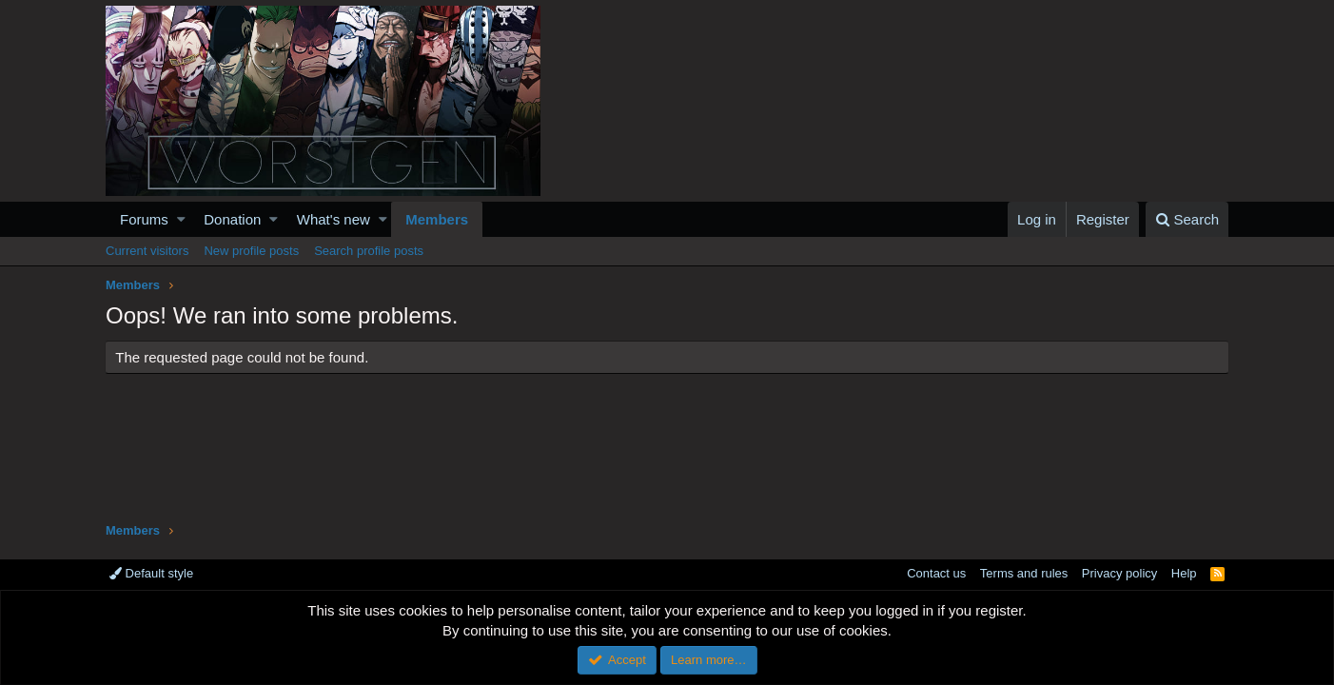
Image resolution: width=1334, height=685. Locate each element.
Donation (232, 219)
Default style (151, 573)
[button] (181, 219)
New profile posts (251, 251)
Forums (144, 219)
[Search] (1187, 219)
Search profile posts (368, 251)
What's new (333, 219)
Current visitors (147, 251)
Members (436, 219)
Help (1184, 573)
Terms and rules (1024, 573)
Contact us (936, 573)
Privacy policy (1119, 573)
